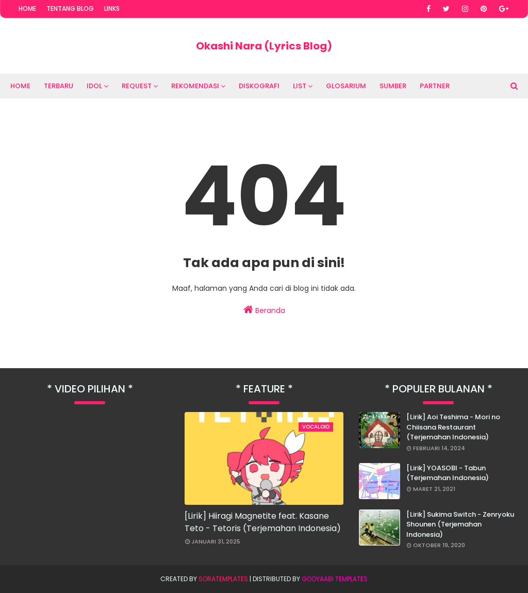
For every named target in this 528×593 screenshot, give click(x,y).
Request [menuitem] (137, 86)
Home (27, 8)
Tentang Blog (70, 8)
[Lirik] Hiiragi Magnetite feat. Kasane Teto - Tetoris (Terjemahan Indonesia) (263, 522)
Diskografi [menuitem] (259, 86)
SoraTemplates (223, 578)
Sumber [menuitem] (393, 86)
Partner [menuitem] (435, 86)
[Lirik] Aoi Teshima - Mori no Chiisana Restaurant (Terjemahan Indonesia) (453, 427)
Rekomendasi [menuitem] (195, 86)
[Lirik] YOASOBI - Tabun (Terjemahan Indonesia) (447, 473)
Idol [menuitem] (94, 86)
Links (112, 8)
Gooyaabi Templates (335, 578)
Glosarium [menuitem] (346, 86)
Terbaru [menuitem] (58, 86)
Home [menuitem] (20, 86)
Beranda (264, 310)
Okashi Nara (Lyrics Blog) (264, 46)
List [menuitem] (299, 86)
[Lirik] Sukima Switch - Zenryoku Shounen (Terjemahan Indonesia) (460, 524)
